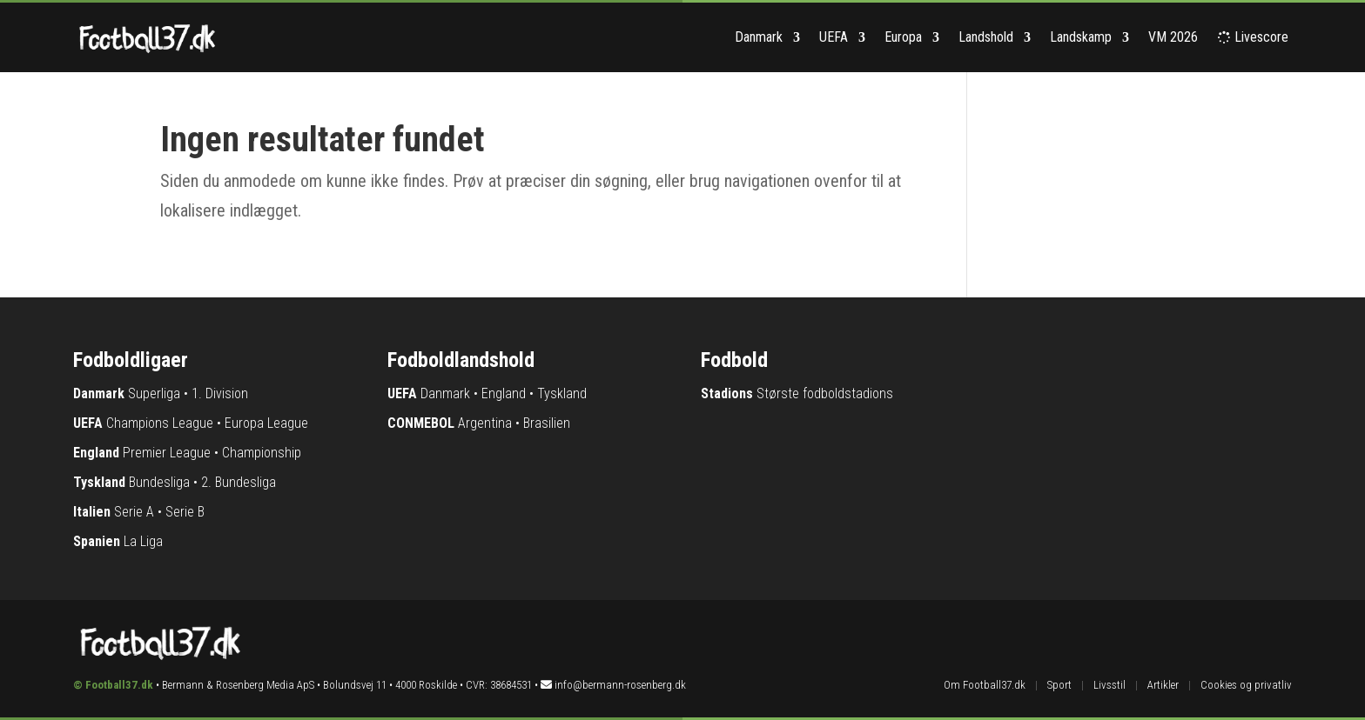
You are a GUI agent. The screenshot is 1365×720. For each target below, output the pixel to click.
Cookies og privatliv (1246, 684)
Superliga (154, 393)
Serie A (134, 511)
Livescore (1254, 37)
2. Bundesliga (238, 482)
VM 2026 (1173, 37)
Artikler (1163, 684)
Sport (1059, 684)
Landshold (985, 37)
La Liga (143, 541)
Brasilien (546, 423)
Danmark (759, 37)
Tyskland (562, 393)
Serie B (185, 511)
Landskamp (1081, 37)
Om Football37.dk (984, 684)
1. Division (220, 393)
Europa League (266, 423)
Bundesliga (159, 482)
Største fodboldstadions (824, 393)
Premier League (167, 452)
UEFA (833, 37)
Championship (261, 452)
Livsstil (1109, 684)
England (503, 393)
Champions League (159, 423)
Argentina (485, 423)
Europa (903, 37)
